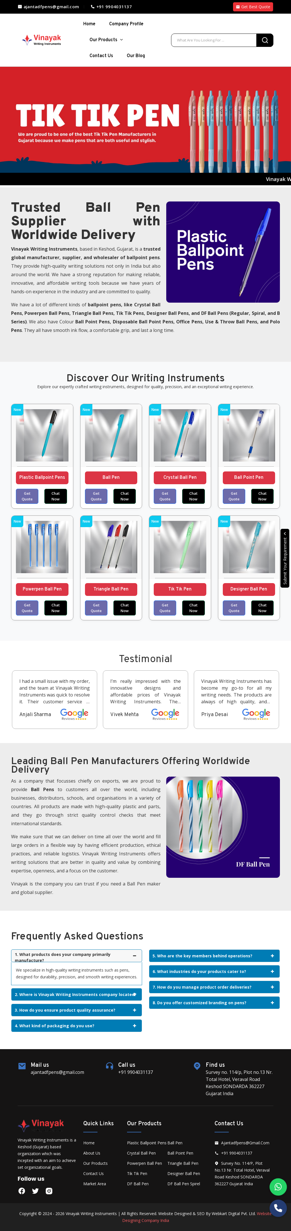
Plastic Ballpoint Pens (42, 478)
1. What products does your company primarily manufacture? (75, 957)
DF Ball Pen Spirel (183, 1183)
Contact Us (101, 56)
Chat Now (55, 496)
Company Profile (126, 24)
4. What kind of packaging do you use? (75, 1025)
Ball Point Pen (248, 478)
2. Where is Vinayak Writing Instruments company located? (75, 994)
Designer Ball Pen (248, 589)
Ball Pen (111, 478)
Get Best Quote (253, 6)
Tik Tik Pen (180, 589)
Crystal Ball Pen (180, 478)
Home (89, 1142)
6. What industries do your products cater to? (213, 971)
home (89, 24)
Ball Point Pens (92, 322)
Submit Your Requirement (285, 558)
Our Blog (136, 56)
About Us (91, 1153)
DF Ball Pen (138, 1183)
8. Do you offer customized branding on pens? (213, 1002)
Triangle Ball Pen (110, 589)
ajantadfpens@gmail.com (48, 6)
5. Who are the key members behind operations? (213, 955)
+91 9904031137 (111, 6)
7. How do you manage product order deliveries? (213, 987)
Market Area (94, 1183)
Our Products (106, 40)
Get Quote (27, 496)
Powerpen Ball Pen (42, 589)
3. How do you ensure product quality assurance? (75, 1010)
